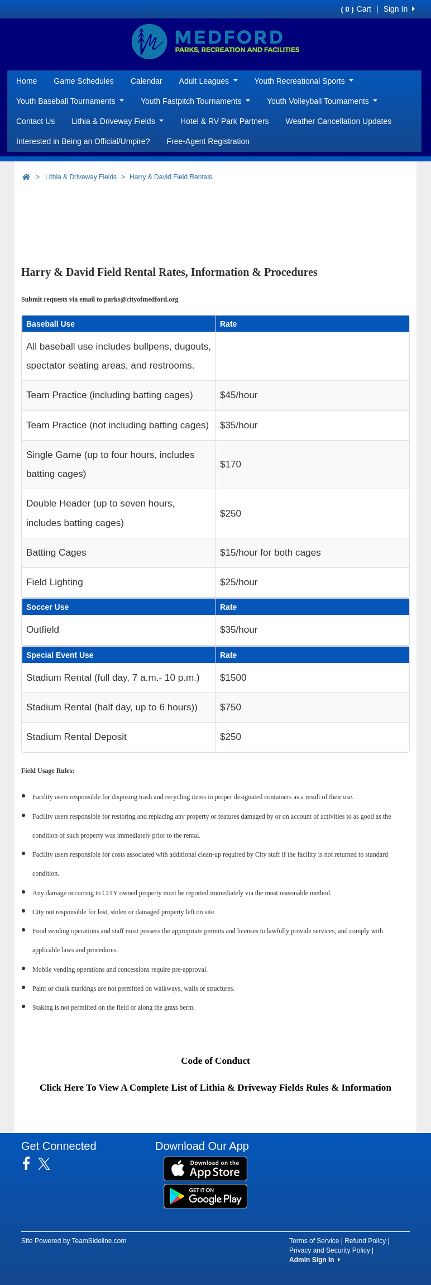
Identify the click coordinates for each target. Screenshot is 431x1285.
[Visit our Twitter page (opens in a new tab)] (48, 1164)
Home (26, 81)
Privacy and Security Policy (329, 1250)
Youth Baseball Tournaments (70, 101)
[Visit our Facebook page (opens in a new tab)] (30, 1164)
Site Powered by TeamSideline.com (74, 1241)
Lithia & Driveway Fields (117, 121)
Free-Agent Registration (208, 141)
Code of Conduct (215, 1060)
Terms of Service (314, 1241)
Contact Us (35, 121)
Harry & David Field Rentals (171, 177)
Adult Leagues (208, 81)
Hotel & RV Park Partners (224, 121)
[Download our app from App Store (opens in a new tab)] (205, 1168)
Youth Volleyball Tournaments (322, 101)
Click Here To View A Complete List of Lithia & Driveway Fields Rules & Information (215, 1087)
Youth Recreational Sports (304, 81)
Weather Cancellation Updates (339, 121)
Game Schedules (83, 81)
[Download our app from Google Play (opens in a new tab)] (205, 1195)
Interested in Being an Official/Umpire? (83, 141)
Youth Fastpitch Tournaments (195, 101)
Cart (356, 8)
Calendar (146, 81)
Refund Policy (365, 1241)
